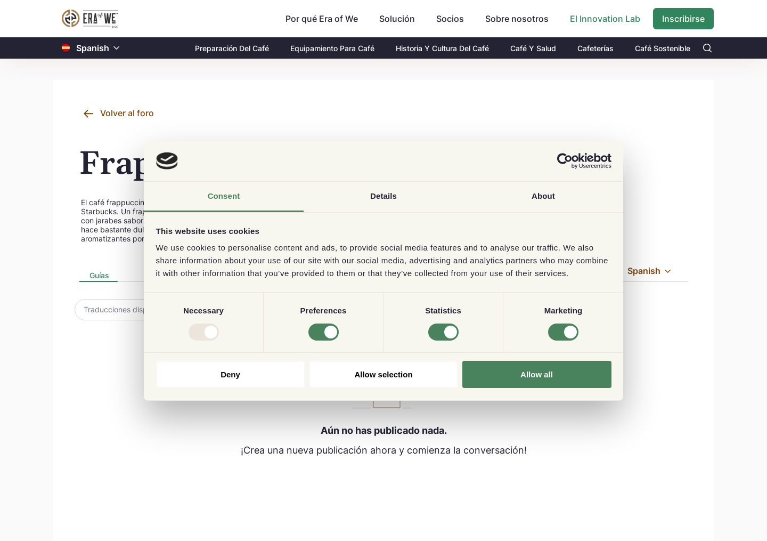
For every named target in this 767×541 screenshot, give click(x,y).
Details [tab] (383, 195)
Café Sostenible (662, 48)
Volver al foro (127, 113)
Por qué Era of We (321, 18)
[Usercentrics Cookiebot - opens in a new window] (564, 161)
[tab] (98, 276)
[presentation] (98, 276)
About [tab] (543, 195)
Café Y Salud (533, 48)
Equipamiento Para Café (332, 48)
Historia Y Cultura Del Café (442, 48)
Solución (397, 18)
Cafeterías (595, 48)
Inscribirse (683, 18)
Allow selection (383, 374)
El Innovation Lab (605, 18)
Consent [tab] (224, 195)
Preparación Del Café (232, 48)
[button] (116, 48)
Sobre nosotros (517, 18)
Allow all (536, 374)
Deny (230, 374)
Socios (450, 18)
